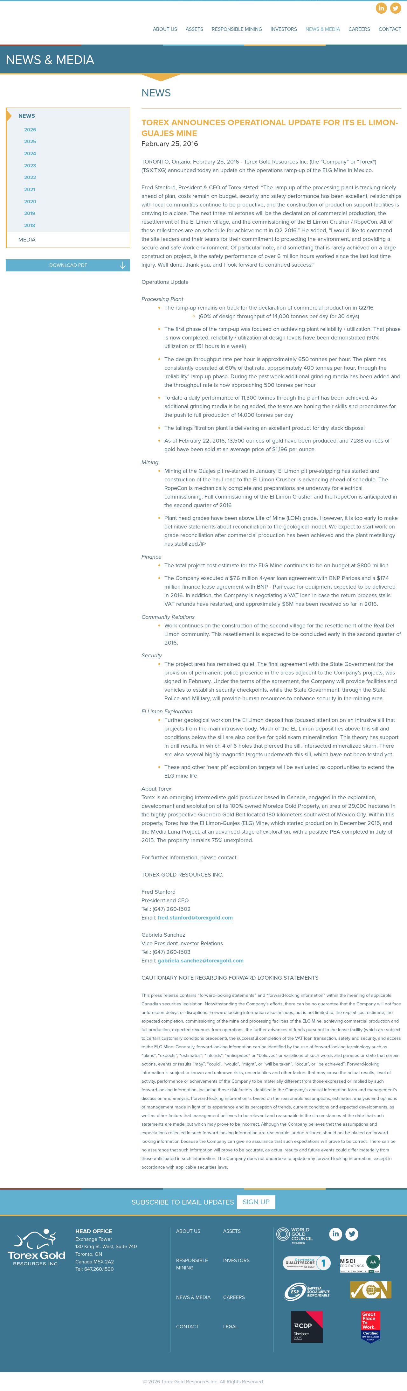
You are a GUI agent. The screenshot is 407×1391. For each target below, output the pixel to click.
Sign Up (256, 1202)
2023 (30, 165)
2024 (30, 153)
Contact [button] (390, 29)
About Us (188, 1231)
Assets (232, 1231)
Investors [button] (284, 29)
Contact (187, 1326)
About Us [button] (165, 29)
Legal (230, 1326)
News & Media (193, 1297)
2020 (30, 201)
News (26, 116)
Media (27, 239)
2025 (30, 141)
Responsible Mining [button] (237, 29)
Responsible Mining (192, 1264)
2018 (29, 225)
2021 (29, 189)
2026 (30, 129)
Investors (236, 1260)
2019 (29, 213)
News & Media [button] (323, 29)
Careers (359, 29)
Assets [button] (194, 29)
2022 (30, 177)
